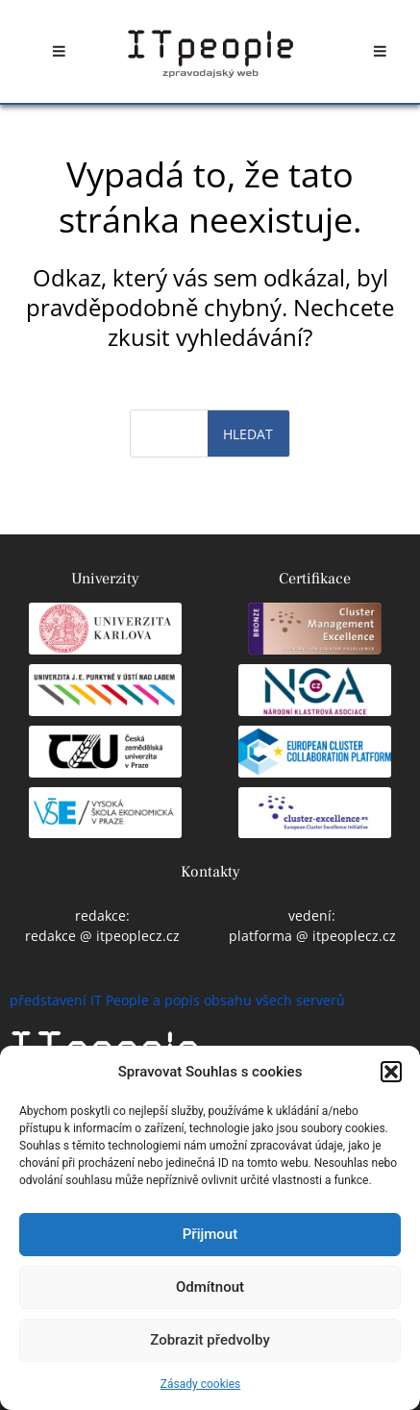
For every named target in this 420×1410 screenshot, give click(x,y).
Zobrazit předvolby (210, 1339)
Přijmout (210, 1234)
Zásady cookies (200, 1384)
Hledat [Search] (248, 434)
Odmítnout (210, 1287)
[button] (391, 1071)
